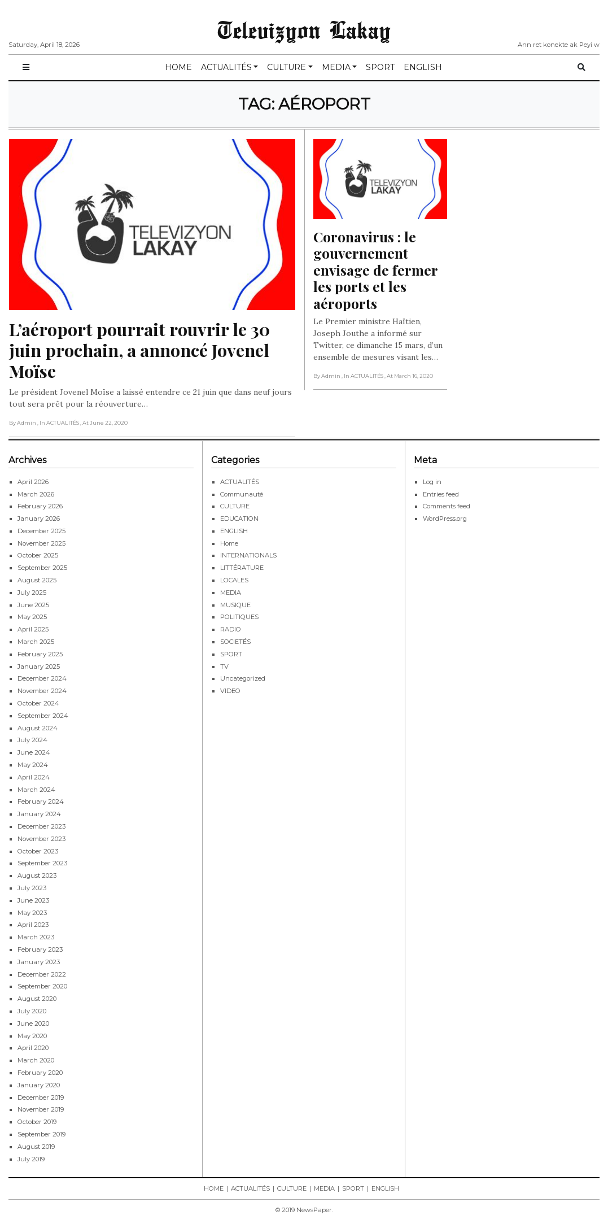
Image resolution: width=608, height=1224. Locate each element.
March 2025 (36, 642)
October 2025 (38, 555)
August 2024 (38, 728)
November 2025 (41, 543)
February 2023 (40, 949)
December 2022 (42, 974)
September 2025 (42, 568)
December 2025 (41, 531)
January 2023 (39, 962)
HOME (178, 67)
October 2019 (37, 1122)
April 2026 (33, 482)
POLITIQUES (239, 617)
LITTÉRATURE (242, 568)
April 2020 (33, 1048)
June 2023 (33, 900)
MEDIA (336, 67)
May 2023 (32, 913)
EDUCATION (239, 518)
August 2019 (36, 1147)
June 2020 (33, 1023)
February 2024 (41, 801)
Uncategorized (242, 678)
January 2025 (39, 666)
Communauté (241, 494)
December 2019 (41, 1097)
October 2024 (38, 703)
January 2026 (39, 518)
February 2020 (40, 1073)
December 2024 (42, 678)
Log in (432, 482)
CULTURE (286, 67)
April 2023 (33, 925)
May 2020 (32, 1036)
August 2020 (37, 999)
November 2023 (41, 839)
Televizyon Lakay (304, 29)
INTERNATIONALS (248, 555)
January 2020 (39, 1085)
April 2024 (34, 777)
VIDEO (230, 691)
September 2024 (43, 716)
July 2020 (32, 1011)
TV (224, 666)
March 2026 (36, 494)
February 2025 (40, 654)
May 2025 (32, 617)
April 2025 (33, 629)
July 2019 (31, 1159)
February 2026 (40, 506)
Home (229, 543)
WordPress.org (445, 518)
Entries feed (441, 494)
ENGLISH (423, 67)
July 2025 (32, 592)
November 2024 (42, 691)
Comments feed (446, 506)
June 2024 (34, 752)
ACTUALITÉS (226, 67)
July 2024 (32, 740)
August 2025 (37, 580)
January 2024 (39, 814)
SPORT (380, 67)
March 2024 (36, 790)
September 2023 (42, 863)
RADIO (230, 629)
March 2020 (36, 1060)
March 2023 (36, 937)
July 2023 (32, 888)
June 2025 (33, 605)
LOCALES (234, 580)
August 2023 (37, 875)
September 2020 (42, 986)
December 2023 (41, 826)
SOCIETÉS (235, 642)
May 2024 (33, 765)
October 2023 (38, 851)
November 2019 (41, 1109)
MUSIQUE (235, 605)
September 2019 (41, 1134)
